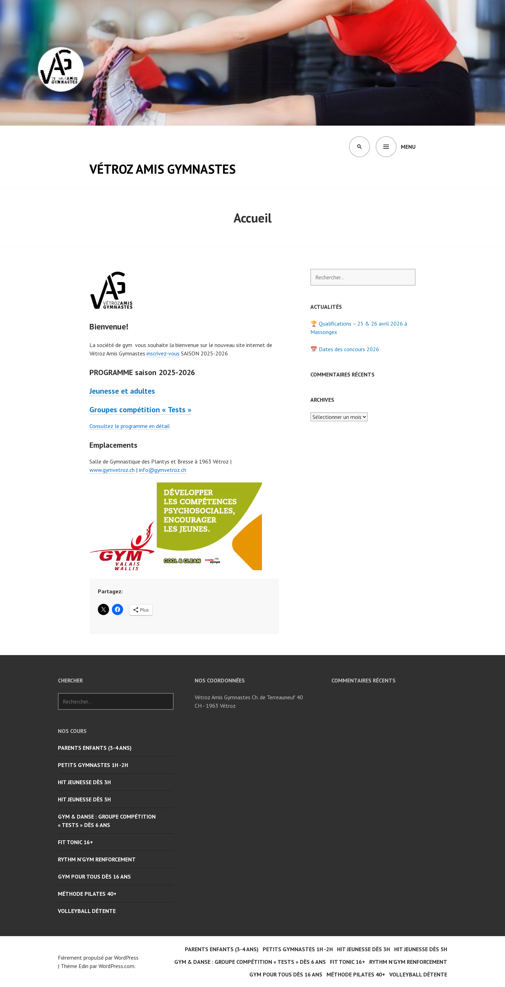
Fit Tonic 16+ (75, 842)
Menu (408, 146)
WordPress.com (116, 965)
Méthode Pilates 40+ (87, 893)
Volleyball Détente (87, 910)
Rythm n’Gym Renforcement (97, 859)
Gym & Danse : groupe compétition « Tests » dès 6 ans (107, 820)
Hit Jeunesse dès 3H (84, 782)
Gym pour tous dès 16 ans (94, 876)
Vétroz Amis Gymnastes (162, 169)
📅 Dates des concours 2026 (344, 349)
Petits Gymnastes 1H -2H (93, 764)
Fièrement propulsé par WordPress (98, 957)
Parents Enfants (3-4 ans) (95, 747)
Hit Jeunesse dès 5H (84, 799)
